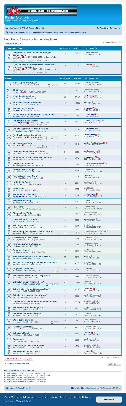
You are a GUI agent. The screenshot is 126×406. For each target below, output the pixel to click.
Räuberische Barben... (23, 327)
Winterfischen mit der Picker (26, 351)
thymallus (20, 92)
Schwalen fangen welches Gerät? (28, 282)
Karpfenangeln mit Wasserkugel (28, 244)
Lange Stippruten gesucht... (26, 219)
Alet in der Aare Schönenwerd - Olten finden (34, 114)
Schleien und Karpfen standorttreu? (30, 295)
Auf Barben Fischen (22, 143)
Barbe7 (19, 145)
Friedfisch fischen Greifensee (27, 135)
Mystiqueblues (93, 120)
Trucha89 (91, 114)
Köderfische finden (22, 182)
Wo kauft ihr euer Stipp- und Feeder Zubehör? (34, 262)
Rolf (88, 351)
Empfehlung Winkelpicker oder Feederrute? (33, 231)
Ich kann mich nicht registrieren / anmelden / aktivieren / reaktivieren (34, 66)
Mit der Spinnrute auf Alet (25, 83)
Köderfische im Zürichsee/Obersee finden (32, 157)
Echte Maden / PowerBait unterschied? (31, 289)
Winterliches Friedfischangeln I (27, 314)
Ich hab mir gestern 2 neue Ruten (28, 345)
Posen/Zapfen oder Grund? (26, 176)
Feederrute (18, 207)
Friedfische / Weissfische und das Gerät (31, 39)
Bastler (90, 128)
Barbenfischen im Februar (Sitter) (29, 151)
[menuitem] (22, 28)
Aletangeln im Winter (23, 213)
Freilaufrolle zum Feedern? (25, 121)
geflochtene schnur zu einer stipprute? (31, 276)
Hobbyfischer (21, 123)
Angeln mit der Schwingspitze (27, 102)
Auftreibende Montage (23, 170)
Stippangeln (18, 339)
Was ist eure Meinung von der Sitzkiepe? (32, 256)
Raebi (18, 110)
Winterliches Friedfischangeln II (28, 307)
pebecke (90, 157)
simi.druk (23, 137)
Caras (89, 96)
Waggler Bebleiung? (22, 201)
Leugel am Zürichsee (23, 163)
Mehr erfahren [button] (23, 401)
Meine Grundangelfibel (23, 96)
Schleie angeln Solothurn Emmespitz (30, 129)
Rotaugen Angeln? (22, 250)
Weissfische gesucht (23, 320)
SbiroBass (20, 196)
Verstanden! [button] (109, 399)
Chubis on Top (20, 90)
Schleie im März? (21, 333)
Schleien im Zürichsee (23, 108)
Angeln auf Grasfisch (23, 269)
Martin (18, 57)
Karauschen (18, 188)
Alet (88, 333)
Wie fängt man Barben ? (24, 225)
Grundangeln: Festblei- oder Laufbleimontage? (35, 301)
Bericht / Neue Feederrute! (25, 238)
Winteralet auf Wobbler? (24, 194)
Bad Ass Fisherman (95, 143)
